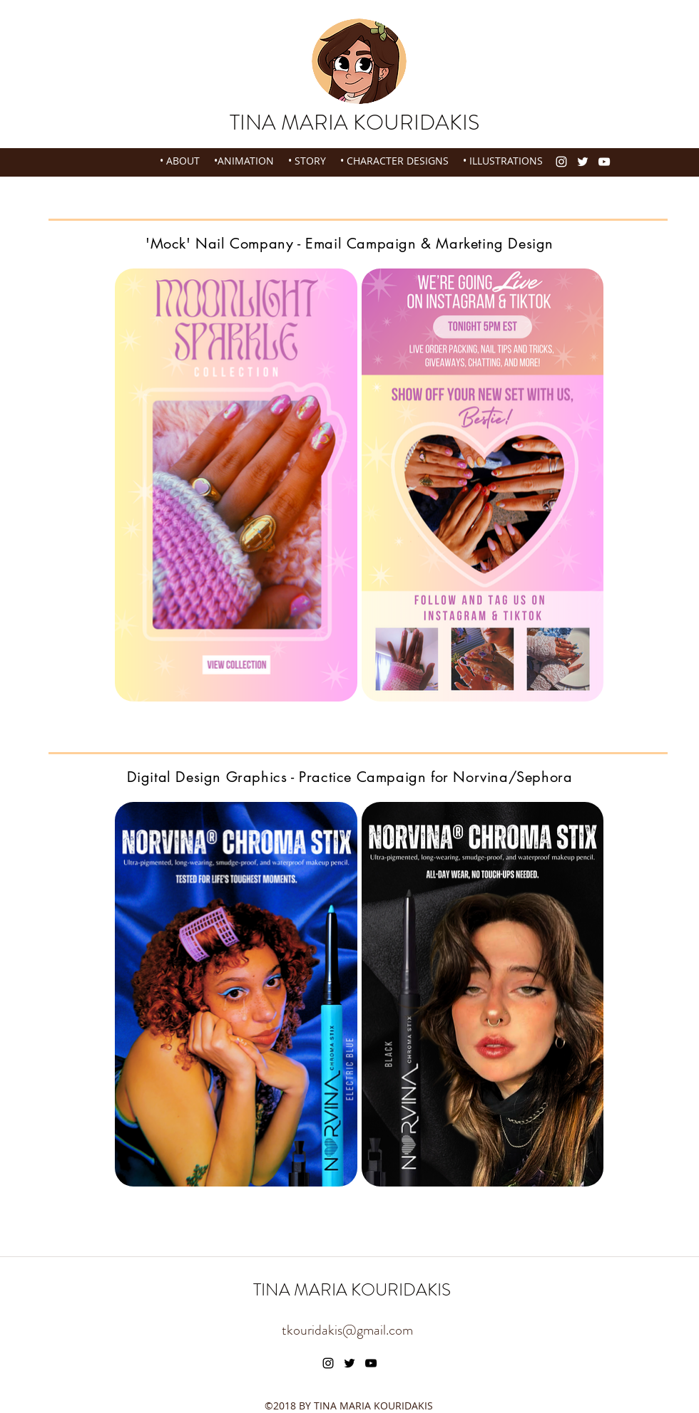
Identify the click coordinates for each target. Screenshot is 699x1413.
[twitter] (583, 162)
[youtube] (604, 162)
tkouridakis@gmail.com (347, 1330)
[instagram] (561, 162)
